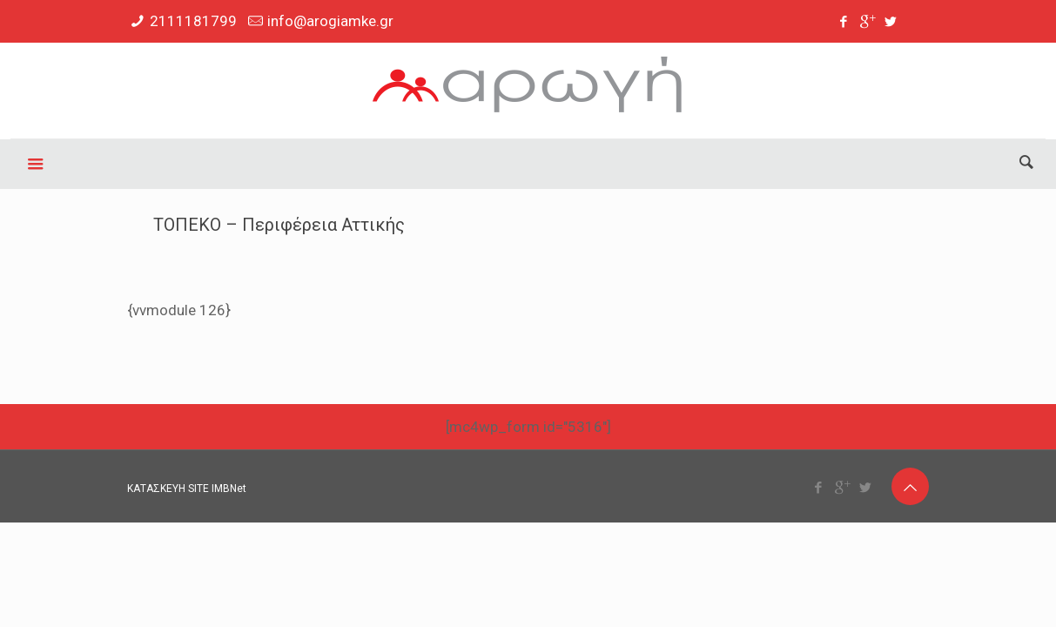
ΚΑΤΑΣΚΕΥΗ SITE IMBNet (186, 488)
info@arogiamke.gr (330, 21)
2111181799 (193, 21)
